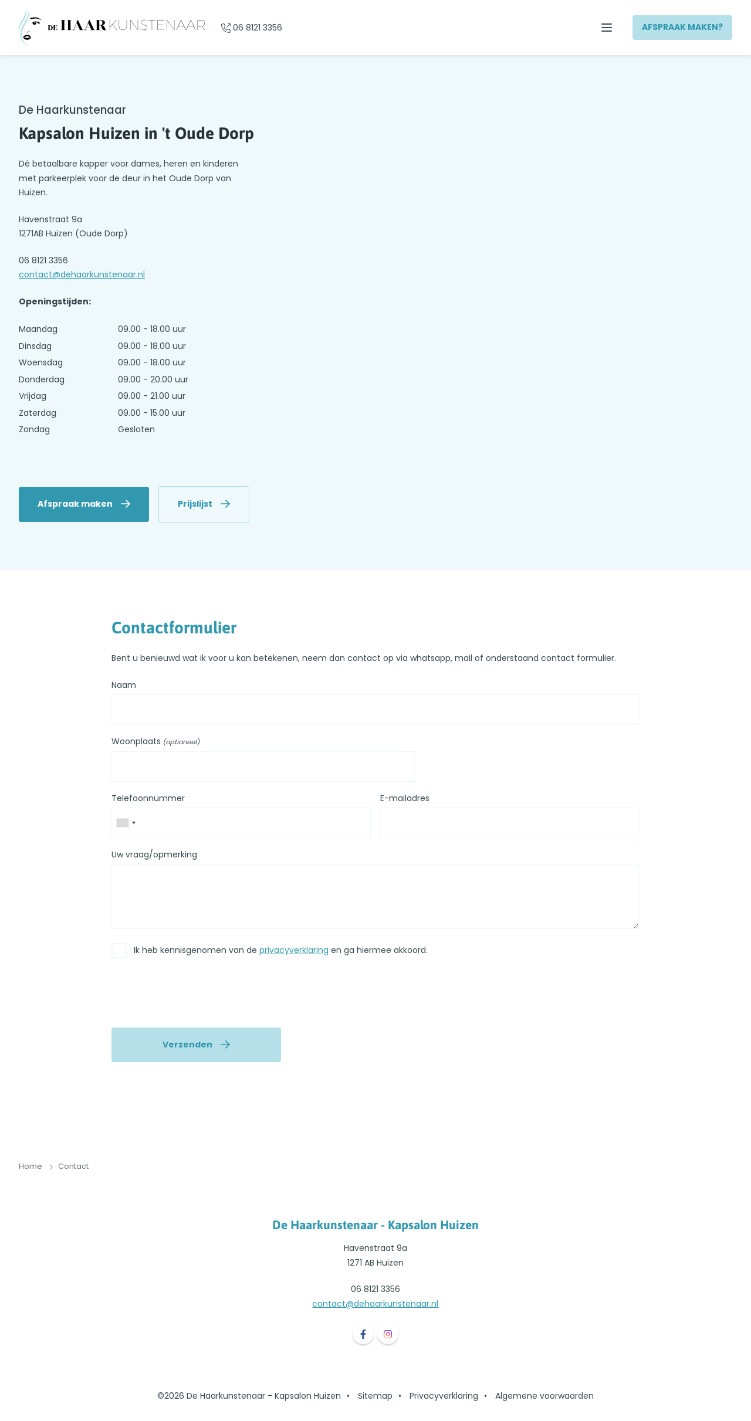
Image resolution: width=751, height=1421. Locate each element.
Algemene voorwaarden (544, 1396)
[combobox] (125, 822)
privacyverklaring (294, 950)
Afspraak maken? (682, 27)
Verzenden (187, 1044)
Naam (123, 685)
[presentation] (200, 995)
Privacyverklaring (444, 1396)
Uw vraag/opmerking (154, 854)
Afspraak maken (75, 504)
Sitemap (375, 1396)
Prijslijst (195, 504)
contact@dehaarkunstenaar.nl (82, 274)
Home (30, 1166)
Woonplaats (155, 741)
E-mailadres (404, 798)
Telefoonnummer (148, 798)
